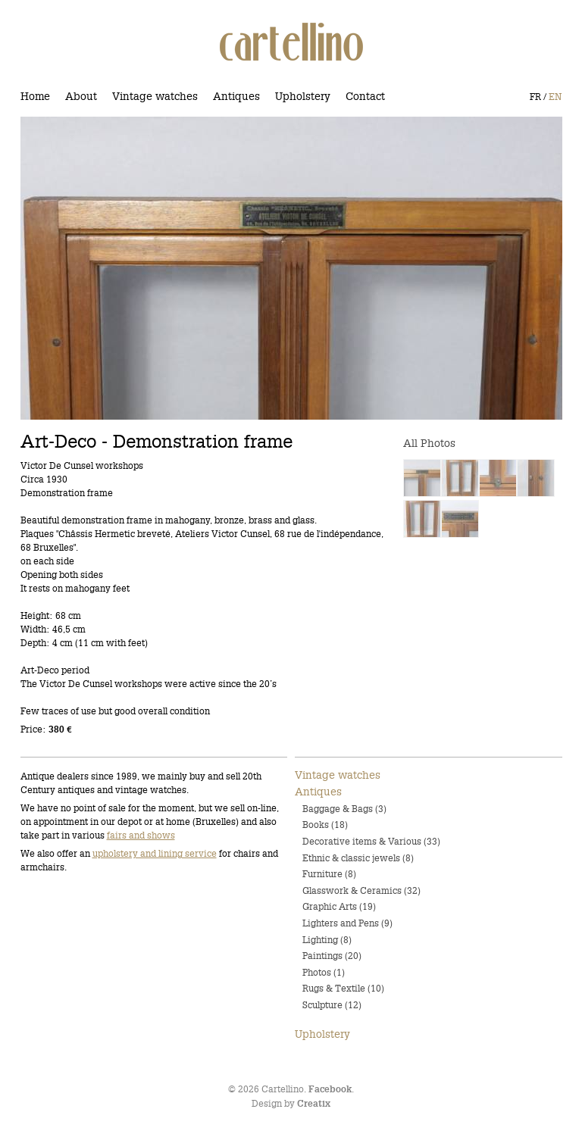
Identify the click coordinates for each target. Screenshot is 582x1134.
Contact (365, 96)
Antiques (236, 96)
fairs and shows (141, 835)
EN (555, 96)
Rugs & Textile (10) (343, 988)
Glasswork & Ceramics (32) (361, 890)
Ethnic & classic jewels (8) (358, 858)
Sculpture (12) (331, 1005)
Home (35, 96)
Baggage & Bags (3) (344, 808)
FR (535, 96)
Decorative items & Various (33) (371, 841)
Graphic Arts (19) (339, 906)
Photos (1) (323, 972)
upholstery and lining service (154, 853)
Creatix (313, 1104)
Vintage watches (155, 96)
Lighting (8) (327, 939)
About (81, 96)
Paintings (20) (331, 955)
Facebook (330, 1090)
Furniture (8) (329, 873)
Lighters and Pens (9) (347, 923)
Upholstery (302, 96)
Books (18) (325, 824)
